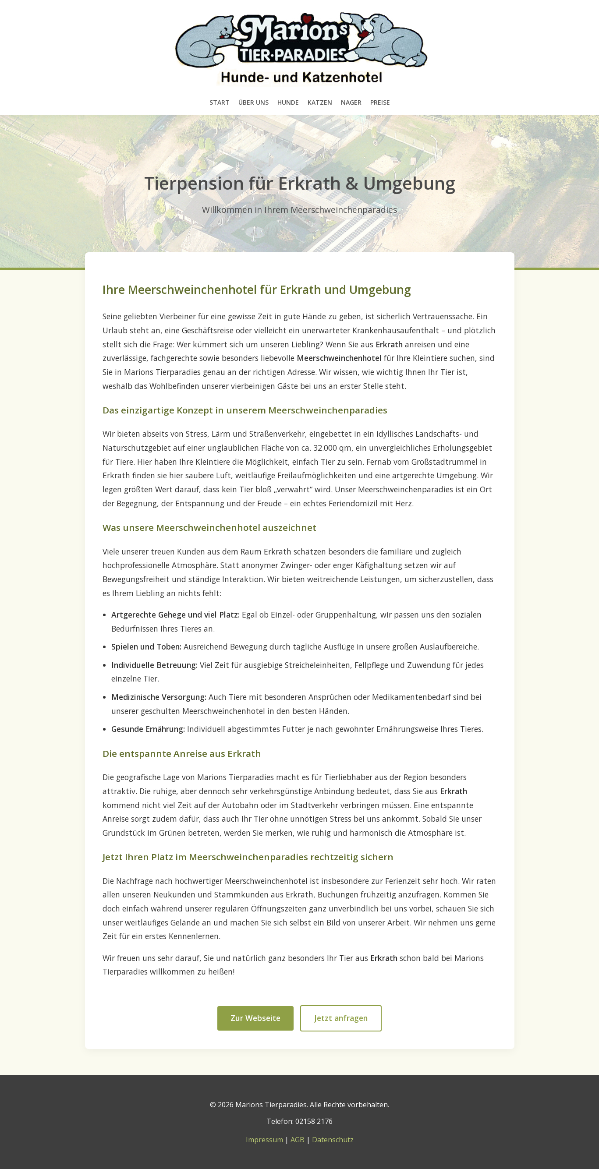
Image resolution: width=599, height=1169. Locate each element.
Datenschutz (333, 1139)
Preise (380, 102)
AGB (298, 1139)
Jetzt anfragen (341, 1018)
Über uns (253, 102)
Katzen (320, 102)
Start (219, 102)
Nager (351, 102)
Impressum (264, 1139)
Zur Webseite (255, 1018)
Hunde (288, 102)
